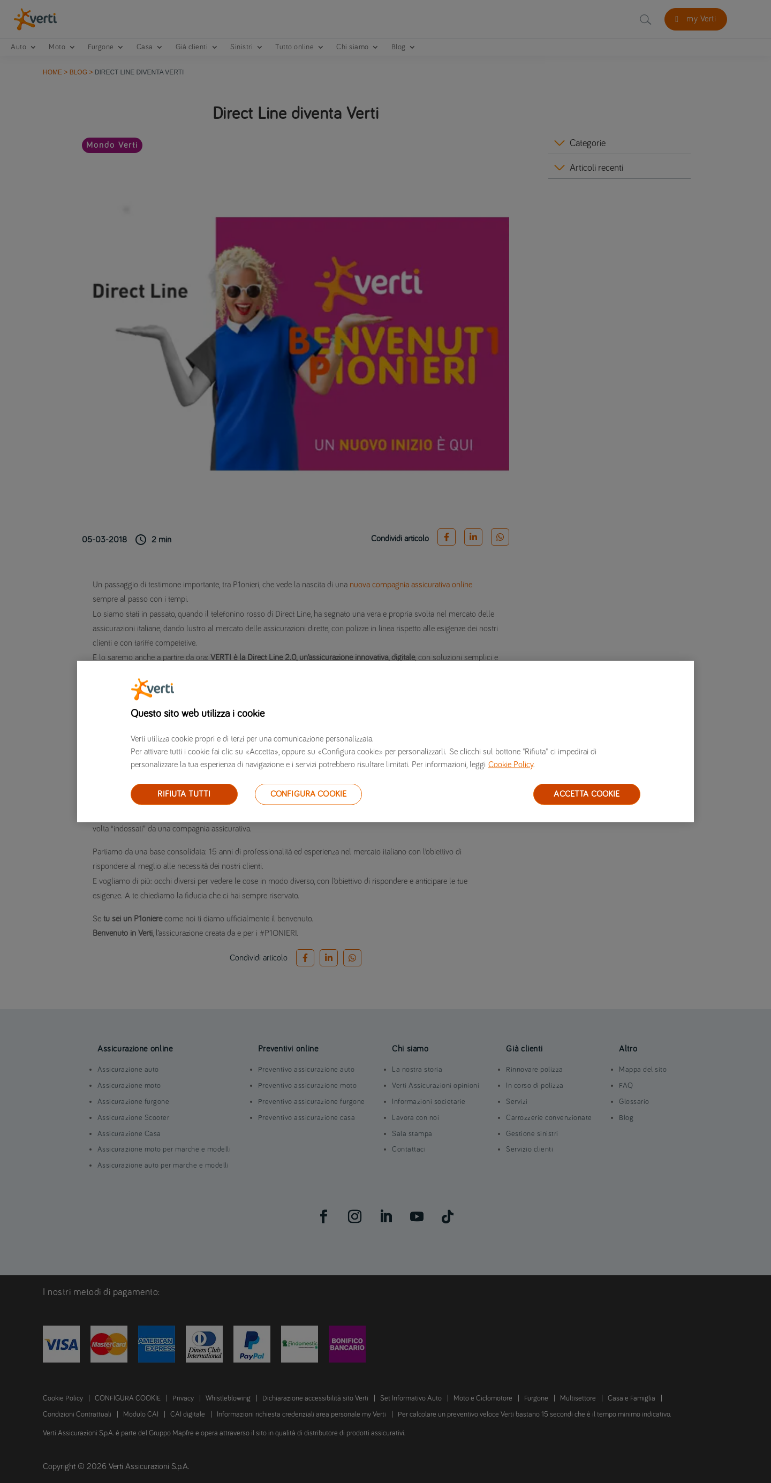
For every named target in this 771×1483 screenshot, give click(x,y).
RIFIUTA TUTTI (183, 794)
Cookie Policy (510, 764)
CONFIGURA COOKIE (308, 794)
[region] (385, 741)
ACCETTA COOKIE (586, 794)
